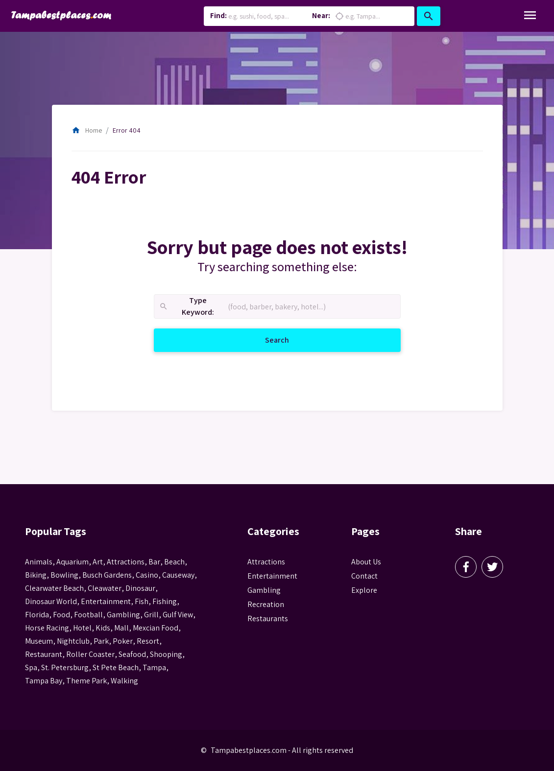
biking (36, 575)
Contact (364, 576)
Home (87, 130)
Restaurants (267, 618)
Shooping (166, 654)
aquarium (72, 562)
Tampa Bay (43, 681)
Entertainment (272, 576)
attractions (126, 562)
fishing (164, 601)
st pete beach (116, 667)
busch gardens (107, 575)
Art (98, 562)
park (101, 641)
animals (38, 562)
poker (123, 641)
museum (39, 641)
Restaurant (43, 654)
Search (289, 339)
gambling (123, 614)
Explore (364, 590)
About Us (366, 562)
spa (31, 667)
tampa (154, 667)
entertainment (106, 601)
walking (124, 681)
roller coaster (90, 654)
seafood (132, 654)
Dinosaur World (51, 601)
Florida (37, 614)
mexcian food (155, 628)
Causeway (178, 575)
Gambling (264, 590)
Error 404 (127, 130)
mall (121, 628)
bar (154, 562)
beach (174, 562)
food (61, 614)
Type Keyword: (186, 306)
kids (103, 628)
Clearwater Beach (54, 588)
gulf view (178, 614)
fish (141, 601)
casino (147, 575)
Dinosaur (140, 588)
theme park (86, 681)
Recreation (265, 604)
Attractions (266, 562)
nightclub (73, 641)
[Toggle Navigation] (530, 16)
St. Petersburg (65, 667)
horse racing (47, 628)
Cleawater (104, 588)
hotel (82, 628)
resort (148, 641)
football (88, 614)
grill (151, 614)
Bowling (64, 575)
